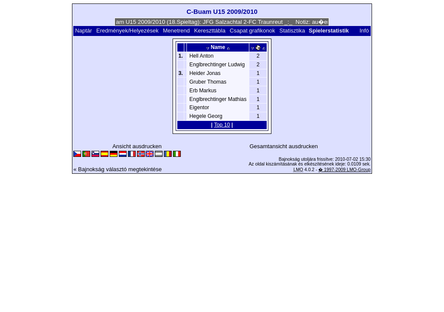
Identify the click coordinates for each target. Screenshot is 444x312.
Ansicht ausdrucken (136, 146)
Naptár (83, 30)
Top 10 (222, 125)
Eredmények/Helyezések (127, 30)
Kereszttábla (209, 30)
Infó (364, 30)
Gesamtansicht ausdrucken (283, 146)
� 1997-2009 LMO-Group (344, 169)
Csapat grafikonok (252, 30)
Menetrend (176, 30)
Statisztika (292, 30)
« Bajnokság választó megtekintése (117, 169)
